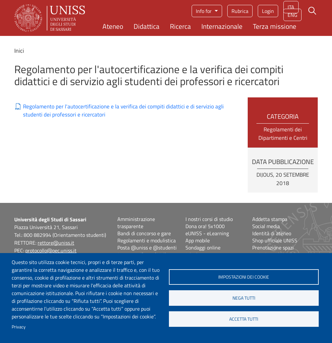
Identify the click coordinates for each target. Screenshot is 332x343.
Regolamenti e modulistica (146, 240)
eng (292, 15)
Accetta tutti (243, 319)
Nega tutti (243, 298)
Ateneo (112, 26)
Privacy (19, 327)
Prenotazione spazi (273, 247)
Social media (266, 226)
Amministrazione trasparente (136, 223)
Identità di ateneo (271, 233)
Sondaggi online (202, 247)
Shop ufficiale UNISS (274, 240)
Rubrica (239, 11)
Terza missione (274, 26)
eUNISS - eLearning (207, 233)
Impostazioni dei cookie (243, 277)
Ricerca (180, 26)
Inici (19, 50)
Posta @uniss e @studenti (147, 247)
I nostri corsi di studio (209, 219)
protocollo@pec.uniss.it (51, 250)
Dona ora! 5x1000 (205, 226)
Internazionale (222, 26)
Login (268, 11)
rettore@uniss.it (56, 243)
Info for (204, 11)
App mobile (197, 240)
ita (291, 7)
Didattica (147, 26)
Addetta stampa (269, 219)
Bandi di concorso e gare (144, 233)
